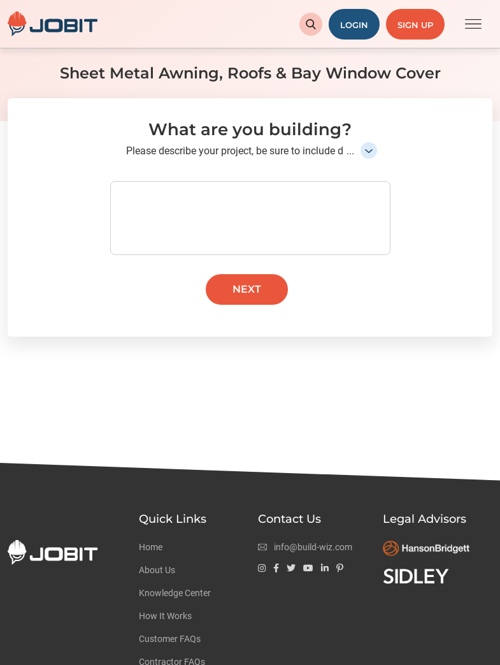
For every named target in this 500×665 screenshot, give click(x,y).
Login (354, 25)
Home (150, 547)
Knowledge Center (175, 593)
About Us (157, 570)
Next (246, 289)
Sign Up (415, 25)
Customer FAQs (170, 639)
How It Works (165, 616)
